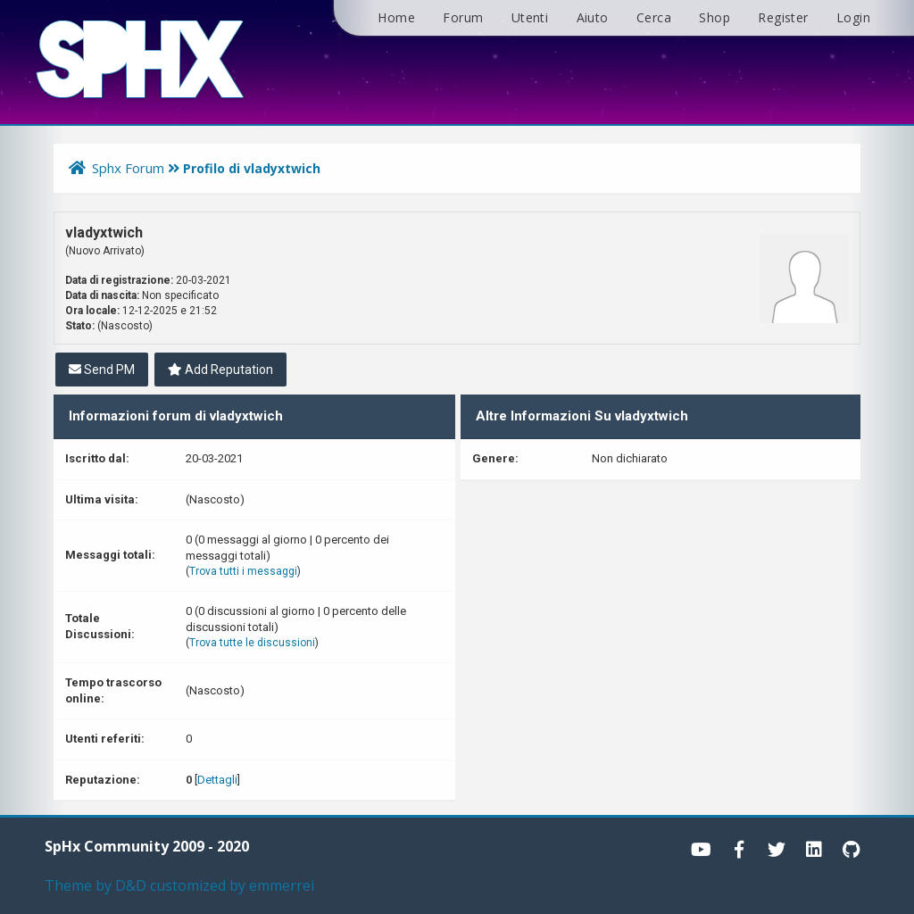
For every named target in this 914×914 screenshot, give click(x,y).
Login (853, 17)
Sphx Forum (128, 168)
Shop (714, 17)
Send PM (102, 369)
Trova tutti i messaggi (243, 571)
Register (783, 17)
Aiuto (593, 17)
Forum (463, 17)
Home (396, 17)
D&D (130, 885)
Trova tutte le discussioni (252, 642)
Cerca (653, 17)
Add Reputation (220, 369)
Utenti (529, 17)
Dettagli (217, 779)
